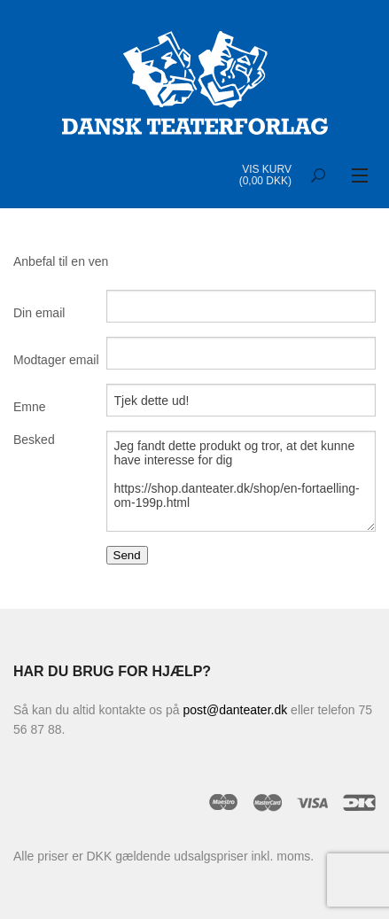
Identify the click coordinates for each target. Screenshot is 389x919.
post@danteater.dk (235, 710)
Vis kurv (267, 169)
